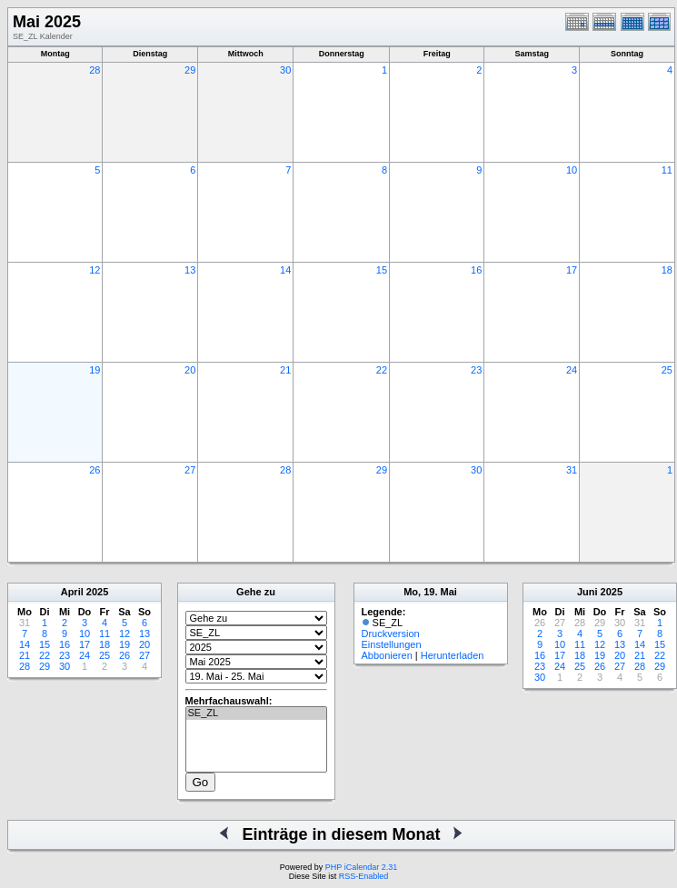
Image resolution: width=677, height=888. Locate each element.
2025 (97, 591)
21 (285, 369)
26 (94, 469)
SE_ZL (256, 713)
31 (571, 469)
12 (94, 269)
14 (285, 269)
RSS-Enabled (364, 876)
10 (571, 170)
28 (94, 70)
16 (476, 269)
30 (285, 70)
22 (381, 369)
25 (667, 369)
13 (189, 269)
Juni (587, 591)
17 (571, 269)
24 (571, 369)
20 (189, 369)
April (72, 591)
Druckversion (391, 633)
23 (476, 369)
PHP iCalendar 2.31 (361, 867)
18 (667, 269)
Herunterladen (452, 655)
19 (94, 369)
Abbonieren (387, 655)
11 (667, 170)
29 (189, 70)
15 (381, 269)
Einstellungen (392, 644)
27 (189, 469)
